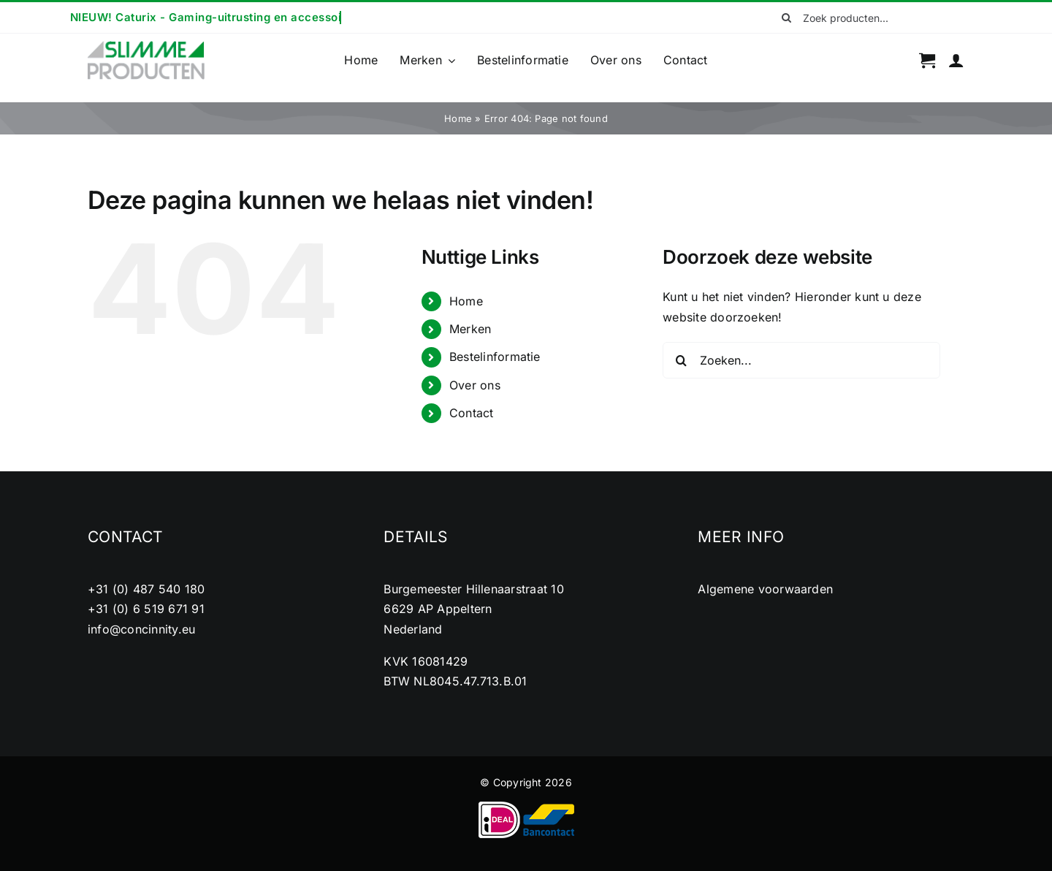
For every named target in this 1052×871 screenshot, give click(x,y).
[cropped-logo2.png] (146, 45)
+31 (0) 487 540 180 (146, 589)
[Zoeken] (786, 17)
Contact (471, 413)
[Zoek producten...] (867, 17)
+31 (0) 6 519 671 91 (146, 608)
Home (458, 118)
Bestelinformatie (495, 356)
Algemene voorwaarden (765, 589)
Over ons (474, 385)
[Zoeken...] (801, 360)
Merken (470, 329)
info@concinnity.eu (141, 629)
